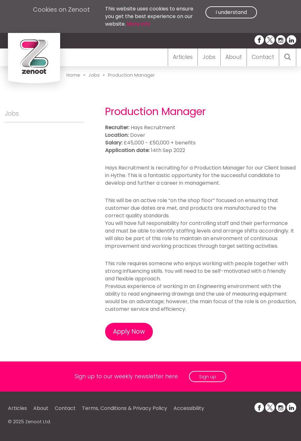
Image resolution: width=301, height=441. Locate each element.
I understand (231, 12)
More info (138, 24)
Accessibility (188, 408)
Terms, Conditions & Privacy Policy (124, 408)
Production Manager (131, 75)
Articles (183, 57)
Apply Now (129, 331)
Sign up (207, 376)
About (233, 57)
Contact (263, 57)
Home (73, 75)
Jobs (209, 57)
